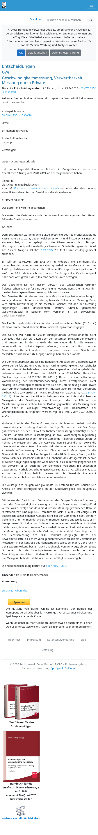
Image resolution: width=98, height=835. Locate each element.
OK (21, 52)
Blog (83, 639)
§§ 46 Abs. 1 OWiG (25, 188)
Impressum (34, 639)
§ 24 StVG (47, 250)
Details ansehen (37, 52)
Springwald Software (63, 668)
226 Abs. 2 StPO (49, 188)
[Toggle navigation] (91, 5)
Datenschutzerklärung (65, 52)
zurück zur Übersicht (14, 590)
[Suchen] (65, 20)
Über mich (14, 639)
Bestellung (35, 19)
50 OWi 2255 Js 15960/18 (17, 115)
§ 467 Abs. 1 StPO (56, 565)
